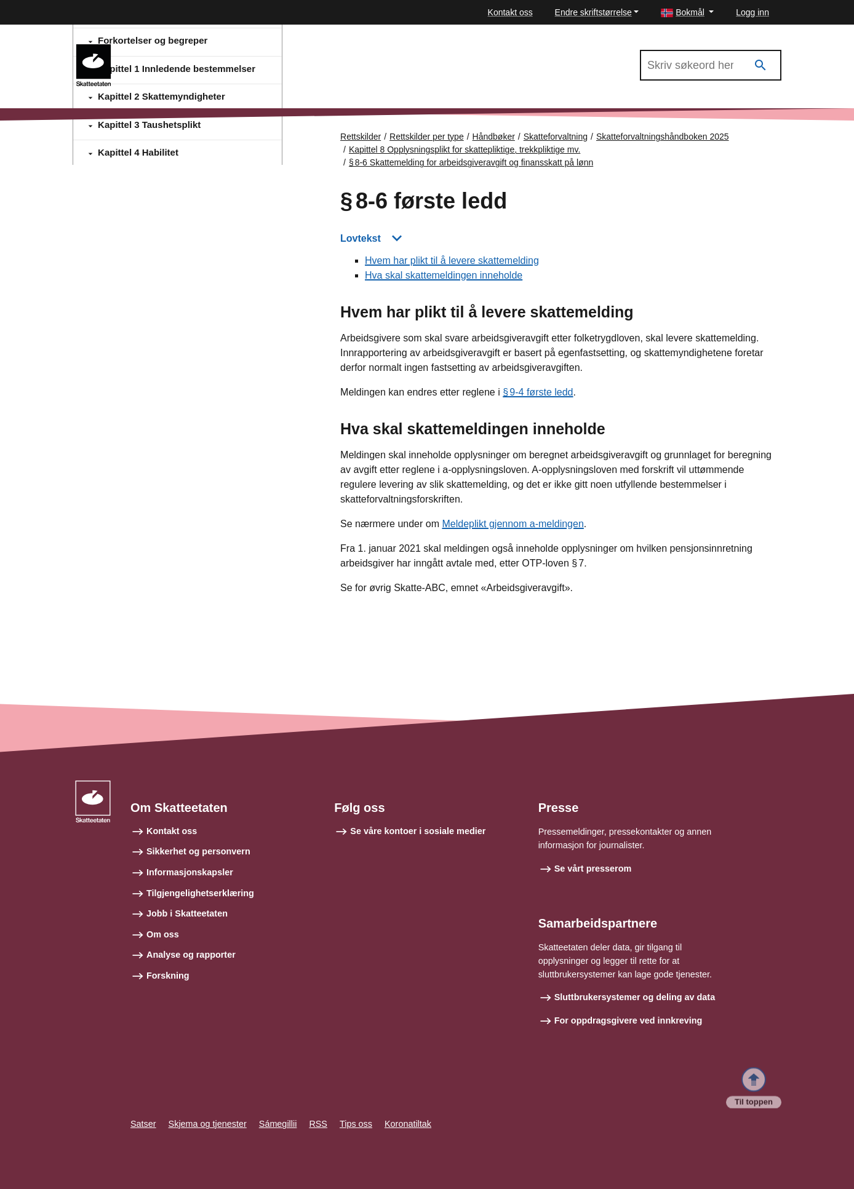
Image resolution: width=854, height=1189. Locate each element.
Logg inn (752, 12)
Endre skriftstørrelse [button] (593, 12)
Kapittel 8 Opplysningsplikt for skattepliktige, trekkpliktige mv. (464, 149)
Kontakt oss (510, 12)
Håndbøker (494, 136)
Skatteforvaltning (556, 136)
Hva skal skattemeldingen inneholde (443, 276)
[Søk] (760, 66)
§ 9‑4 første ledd (538, 393)
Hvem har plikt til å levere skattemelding (452, 261)
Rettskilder (360, 136)
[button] (687, 12)
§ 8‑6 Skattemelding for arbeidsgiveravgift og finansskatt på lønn (471, 162)
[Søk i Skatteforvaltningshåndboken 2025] (710, 65)
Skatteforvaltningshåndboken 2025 (198, 50)
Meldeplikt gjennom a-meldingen (512, 524)
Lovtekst (360, 238)
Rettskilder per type (426, 136)
